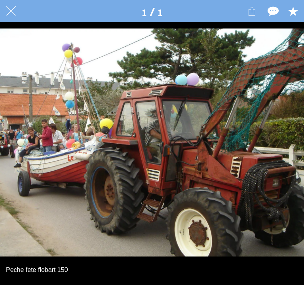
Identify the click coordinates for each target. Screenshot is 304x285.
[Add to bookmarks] (292, 11)
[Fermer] (11, 11)
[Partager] (251, 11)
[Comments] (272, 11)
